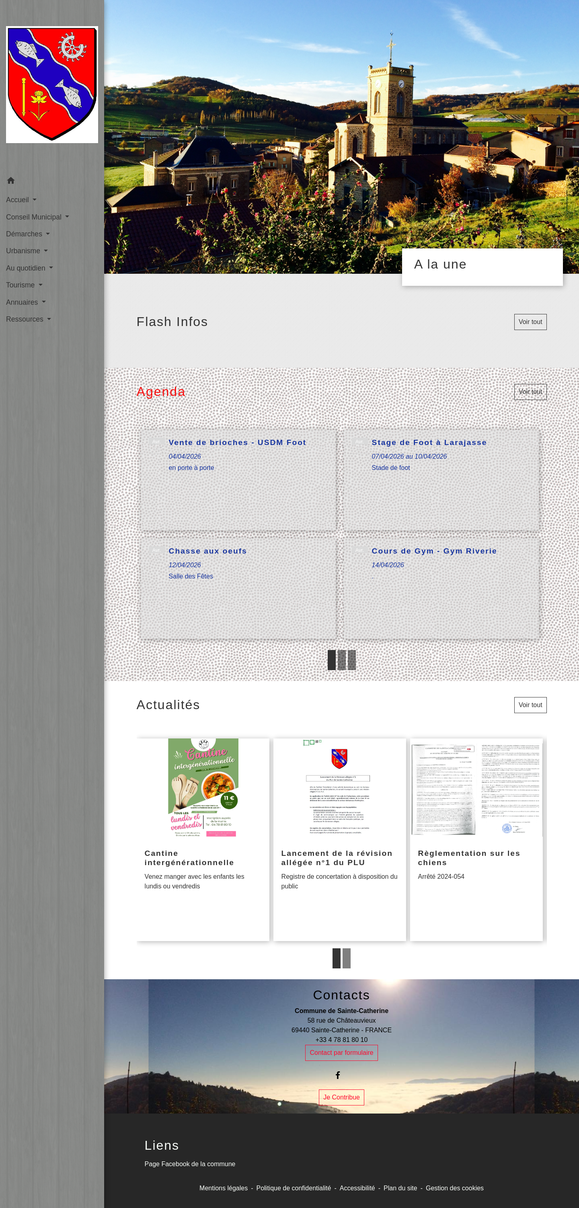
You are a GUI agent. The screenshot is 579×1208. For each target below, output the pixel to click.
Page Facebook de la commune (190, 1164)
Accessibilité (357, 1188)
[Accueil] (52, 86)
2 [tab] (342, 660)
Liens (162, 1145)
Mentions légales (223, 1188)
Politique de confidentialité (293, 1188)
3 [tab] (352, 660)
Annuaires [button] (23, 302)
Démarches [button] (25, 234)
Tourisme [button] (21, 285)
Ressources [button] (25, 319)
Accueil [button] (18, 200)
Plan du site (400, 1188)
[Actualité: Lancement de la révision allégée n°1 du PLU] (339, 839)
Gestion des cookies (455, 1188)
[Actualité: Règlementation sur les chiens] (476, 839)
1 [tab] (332, 660)
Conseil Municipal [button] (35, 217)
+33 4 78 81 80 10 (342, 1039)
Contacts (341, 995)
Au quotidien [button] (26, 268)
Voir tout (530, 321)
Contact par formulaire (341, 1052)
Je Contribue (341, 1097)
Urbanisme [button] (24, 251)
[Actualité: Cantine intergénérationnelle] (203, 839)
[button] (52, 181)
